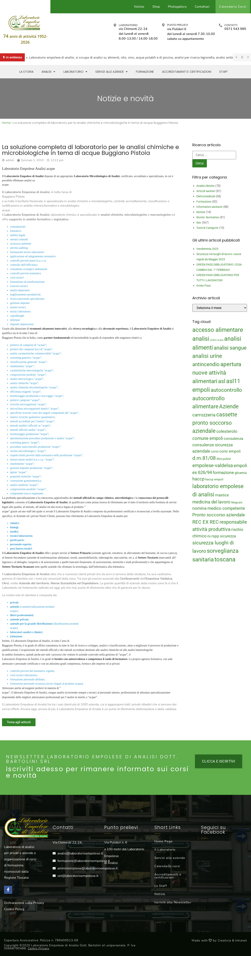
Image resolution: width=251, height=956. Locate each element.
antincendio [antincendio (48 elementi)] (206, 364)
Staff (223, 72)
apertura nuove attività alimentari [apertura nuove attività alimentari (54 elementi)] (216, 373)
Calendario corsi (167, 866)
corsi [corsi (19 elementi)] (215, 451)
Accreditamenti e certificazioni (167, 875)
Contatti (230, 25)
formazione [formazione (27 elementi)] (223, 472)
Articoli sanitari (205, 191)
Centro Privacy (39, 948)
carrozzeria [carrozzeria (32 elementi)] (204, 414)
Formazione (145, 72)
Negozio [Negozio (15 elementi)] (237, 502)
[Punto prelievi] (163, 25)
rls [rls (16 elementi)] (209, 536)
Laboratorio (128, 25)
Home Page (163, 841)
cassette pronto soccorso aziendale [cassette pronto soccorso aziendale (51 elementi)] (214, 422)
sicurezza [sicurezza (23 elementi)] (228, 536)
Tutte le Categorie (207, 227)
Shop (156, 6)
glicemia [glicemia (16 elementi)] (241, 473)
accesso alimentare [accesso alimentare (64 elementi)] (217, 329)
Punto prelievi (177, 25)
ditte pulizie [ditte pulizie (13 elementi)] (224, 458)
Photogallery (177, 6)
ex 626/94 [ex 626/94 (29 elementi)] (202, 472)
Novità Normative (207, 217)
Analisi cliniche (205, 185)
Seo (198, 222)
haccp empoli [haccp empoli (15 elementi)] (214, 479)
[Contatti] (220, 25)
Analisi (48, 71)
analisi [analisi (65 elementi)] (200, 338)
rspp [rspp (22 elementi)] (215, 536)
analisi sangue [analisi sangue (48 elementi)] (230, 348)
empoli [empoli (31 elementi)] (240, 465)
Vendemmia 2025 (207, 248)
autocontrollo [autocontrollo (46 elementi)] (226, 390)
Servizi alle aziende (111, 71)
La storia (26, 72)
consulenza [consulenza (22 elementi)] (233, 438)
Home (6, 123)
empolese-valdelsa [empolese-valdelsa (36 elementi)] (212, 465)
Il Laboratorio (165, 850)
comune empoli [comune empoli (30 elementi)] (207, 438)
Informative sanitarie (209, 206)
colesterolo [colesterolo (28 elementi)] (226, 431)
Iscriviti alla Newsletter (173, 902)
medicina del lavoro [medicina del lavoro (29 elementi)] (211, 501)
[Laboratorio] (115, 25)
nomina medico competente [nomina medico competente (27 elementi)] (218, 508)
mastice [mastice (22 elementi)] (222, 495)
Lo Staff (160, 886)
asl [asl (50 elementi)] (221, 381)
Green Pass (203, 285)
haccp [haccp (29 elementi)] (198, 478)
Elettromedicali (205, 196)
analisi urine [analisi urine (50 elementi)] (207, 356)
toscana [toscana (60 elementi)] (225, 559)
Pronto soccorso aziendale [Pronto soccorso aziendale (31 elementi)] (218, 514)
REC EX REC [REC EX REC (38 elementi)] (205, 522)
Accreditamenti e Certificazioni (186, 72)
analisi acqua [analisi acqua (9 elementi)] (216, 340)
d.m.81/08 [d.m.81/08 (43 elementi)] (204, 458)
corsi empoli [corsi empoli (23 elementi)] (230, 451)
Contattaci (202, 6)
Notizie (139, 6)
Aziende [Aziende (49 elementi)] (229, 406)
